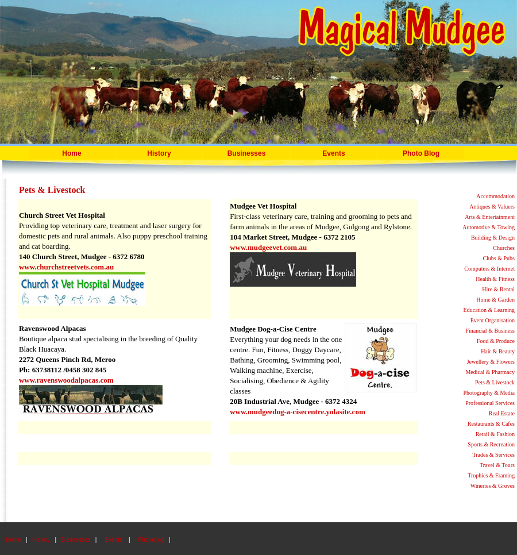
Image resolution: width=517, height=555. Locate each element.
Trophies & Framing (491, 475)
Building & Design (493, 237)
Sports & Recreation (491, 444)
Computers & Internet (489, 268)
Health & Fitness (495, 279)
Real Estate (502, 413)
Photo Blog (421, 153)
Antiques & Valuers (492, 206)
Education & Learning (489, 310)
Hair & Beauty (498, 351)
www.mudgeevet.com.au (268, 247)
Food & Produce (496, 341)
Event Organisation (492, 320)
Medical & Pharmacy (490, 372)
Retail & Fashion (495, 434)
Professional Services (490, 403)
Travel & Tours (497, 465)
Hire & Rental (498, 289)
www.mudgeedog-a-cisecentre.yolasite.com (297, 411)
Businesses (75, 540)
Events (333, 153)
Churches (504, 248)
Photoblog (151, 540)
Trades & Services (493, 455)
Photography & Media (489, 393)
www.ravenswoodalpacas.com (66, 380)
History (159, 153)
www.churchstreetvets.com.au (66, 267)
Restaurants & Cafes (491, 424)
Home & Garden (495, 299)
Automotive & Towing (488, 227)
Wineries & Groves (492, 486)
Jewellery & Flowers (491, 362)
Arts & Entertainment (490, 217)
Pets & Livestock (495, 382)
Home (71, 153)
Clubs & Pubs (499, 258)
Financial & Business (490, 330)
